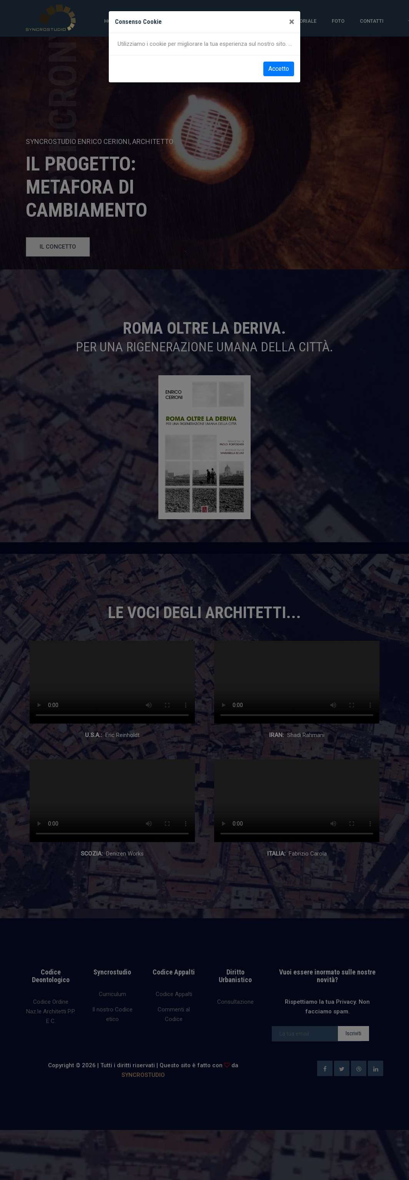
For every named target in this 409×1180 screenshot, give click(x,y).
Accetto (278, 68)
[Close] (291, 22)
